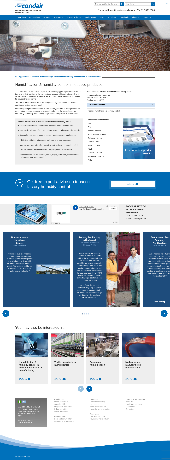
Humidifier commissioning (100, 409)
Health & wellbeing (74, 17)
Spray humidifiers (60, 404)
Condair (29, 5)
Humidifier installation (98, 407)
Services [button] (46, 17)
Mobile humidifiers (61, 412)
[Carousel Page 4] (88, 313)
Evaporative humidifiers (63, 407)
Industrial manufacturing (42, 77)
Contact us (147, 17)
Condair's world (90, 17)
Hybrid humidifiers (61, 409)
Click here (132, 184)
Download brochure (121, 105)
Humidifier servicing (97, 402)
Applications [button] (58, 17)
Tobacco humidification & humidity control (104, 111)
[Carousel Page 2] (84, 313)
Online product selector (99, 416)
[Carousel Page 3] (86, 313)
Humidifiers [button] (21, 17)
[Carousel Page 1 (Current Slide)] (82, 313)
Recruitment (130, 407)
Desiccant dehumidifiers (63, 419)
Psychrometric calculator (99, 419)
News (102, 17)
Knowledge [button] (112, 17)
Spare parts (94, 404)
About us (135, 17)
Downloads (124, 17)
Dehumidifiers (34, 17)
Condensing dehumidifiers (64, 421)
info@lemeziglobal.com (25, 422)
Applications (24, 77)
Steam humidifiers (61, 402)
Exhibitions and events (134, 404)
